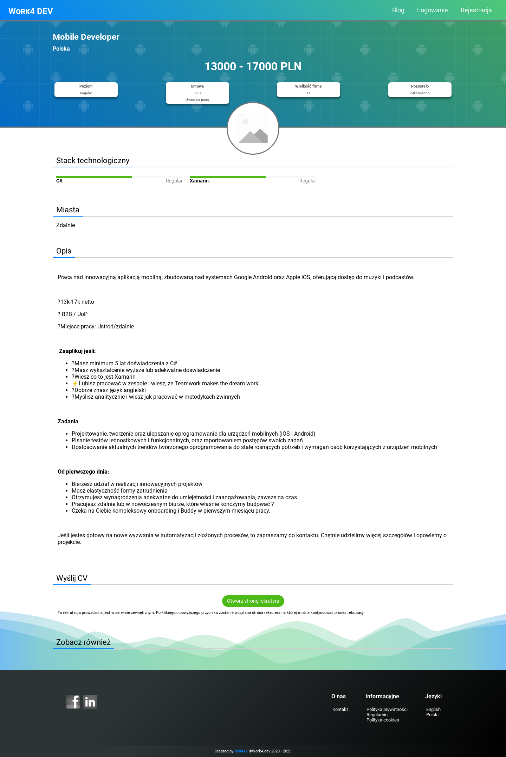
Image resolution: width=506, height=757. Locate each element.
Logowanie (432, 10)
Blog (398, 10)
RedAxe (241, 751)
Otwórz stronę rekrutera (253, 601)
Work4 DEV (30, 11)
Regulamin (377, 714)
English (433, 709)
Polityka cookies (382, 720)
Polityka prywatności (387, 709)
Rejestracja (476, 10)
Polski (432, 714)
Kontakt (340, 709)
